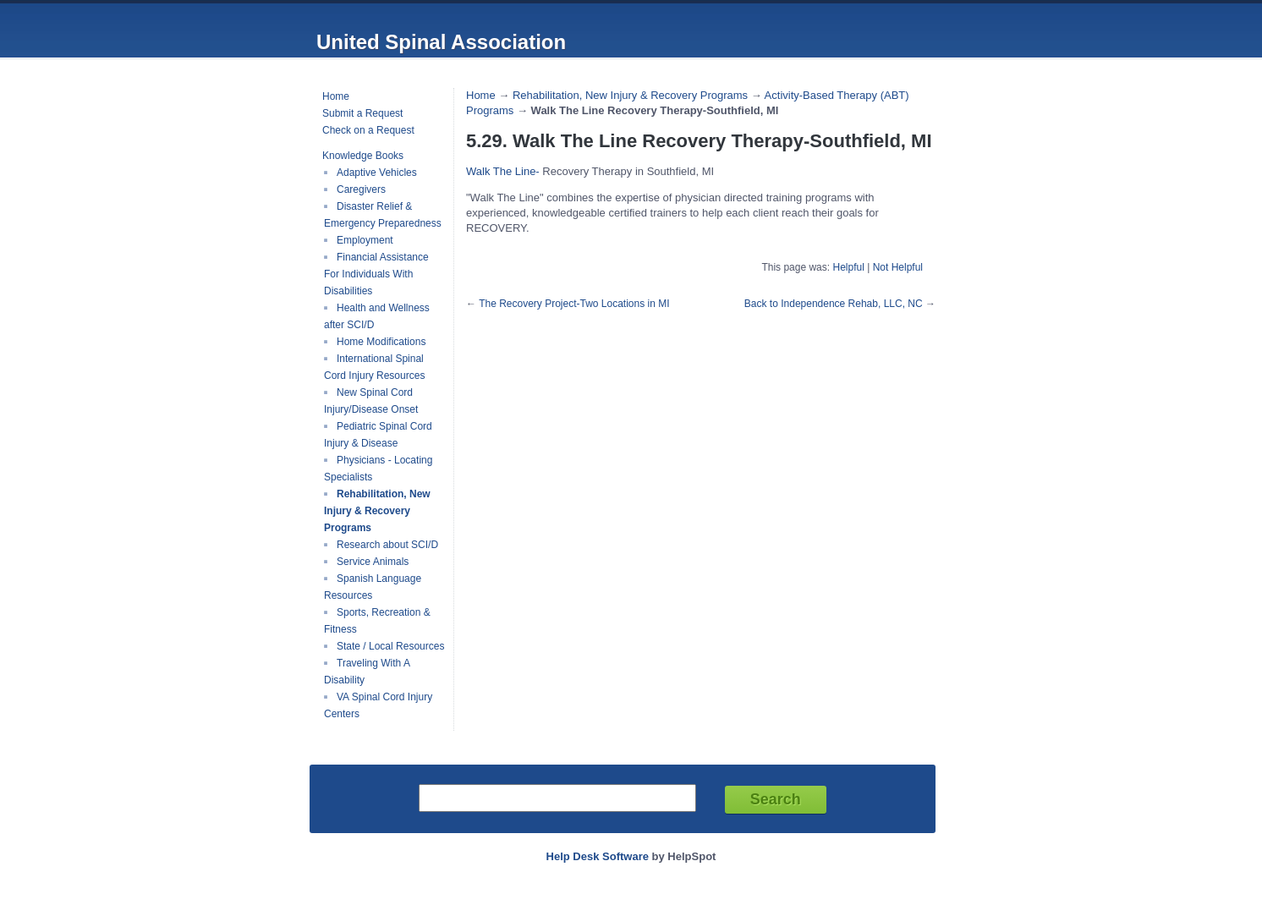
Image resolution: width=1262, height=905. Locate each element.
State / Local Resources (390, 646)
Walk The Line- (503, 171)
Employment (365, 240)
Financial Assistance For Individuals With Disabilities (376, 274)
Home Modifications (381, 342)
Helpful (848, 267)
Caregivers (361, 189)
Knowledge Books (362, 156)
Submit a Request (362, 113)
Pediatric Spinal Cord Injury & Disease (378, 434)
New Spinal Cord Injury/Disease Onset (371, 401)
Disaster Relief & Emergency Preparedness (383, 214)
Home (335, 96)
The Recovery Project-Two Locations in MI (574, 304)
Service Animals (373, 562)
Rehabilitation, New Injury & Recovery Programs (377, 511)
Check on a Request (368, 130)
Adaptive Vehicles (377, 172)
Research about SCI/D (387, 545)
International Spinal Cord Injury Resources (374, 367)
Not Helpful (898, 267)
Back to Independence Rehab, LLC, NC (833, 304)
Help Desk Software (597, 856)
